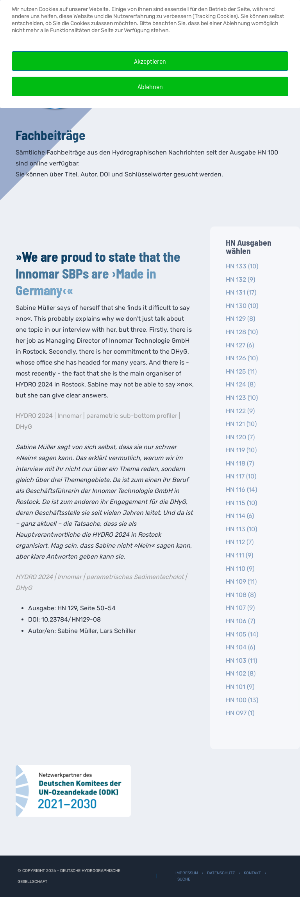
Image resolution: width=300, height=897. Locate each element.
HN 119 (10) (241, 450)
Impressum (186, 872)
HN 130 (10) (242, 305)
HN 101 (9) (240, 686)
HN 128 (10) (242, 332)
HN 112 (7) (240, 542)
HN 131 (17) (241, 292)
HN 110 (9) (240, 568)
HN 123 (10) (242, 397)
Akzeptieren (150, 61)
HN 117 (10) (241, 476)
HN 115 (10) (241, 503)
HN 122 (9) (240, 411)
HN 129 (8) (240, 318)
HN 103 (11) (241, 660)
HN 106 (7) (240, 621)
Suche (183, 879)
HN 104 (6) (240, 647)
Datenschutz (221, 872)
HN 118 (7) (240, 463)
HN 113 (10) (241, 529)
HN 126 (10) (242, 358)
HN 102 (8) (240, 673)
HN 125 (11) (241, 371)
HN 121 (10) (241, 424)
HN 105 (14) (242, 634)
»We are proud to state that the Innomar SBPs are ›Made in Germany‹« (98, 273)
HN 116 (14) (241, 489)
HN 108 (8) (241, 595)
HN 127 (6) (240, 345)
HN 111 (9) (239, 555)
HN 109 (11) (241, 581)
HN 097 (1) (240, 713)
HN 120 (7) (240, 437)
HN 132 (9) (240, 279)
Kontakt (252, 872)
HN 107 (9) (240, 607)
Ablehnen (150, 86)
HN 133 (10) (242, 266)
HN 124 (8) (240, 384)
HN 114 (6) (240, 516)
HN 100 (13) (242, 700)
